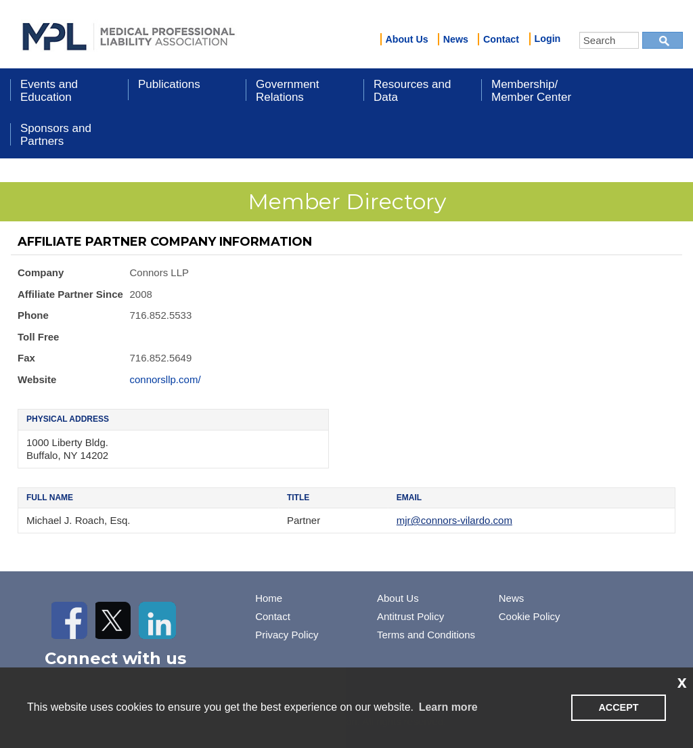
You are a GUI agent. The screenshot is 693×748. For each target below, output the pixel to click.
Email (409, 497)
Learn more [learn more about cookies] (448, 707)
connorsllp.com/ (165, 379)
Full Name (49, 497)
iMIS (128, 34)
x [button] (682, 681)
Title (298, 497)
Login (548, 38)
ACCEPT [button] (618, 707)
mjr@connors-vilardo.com (454, 520)
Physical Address (67, 419)
